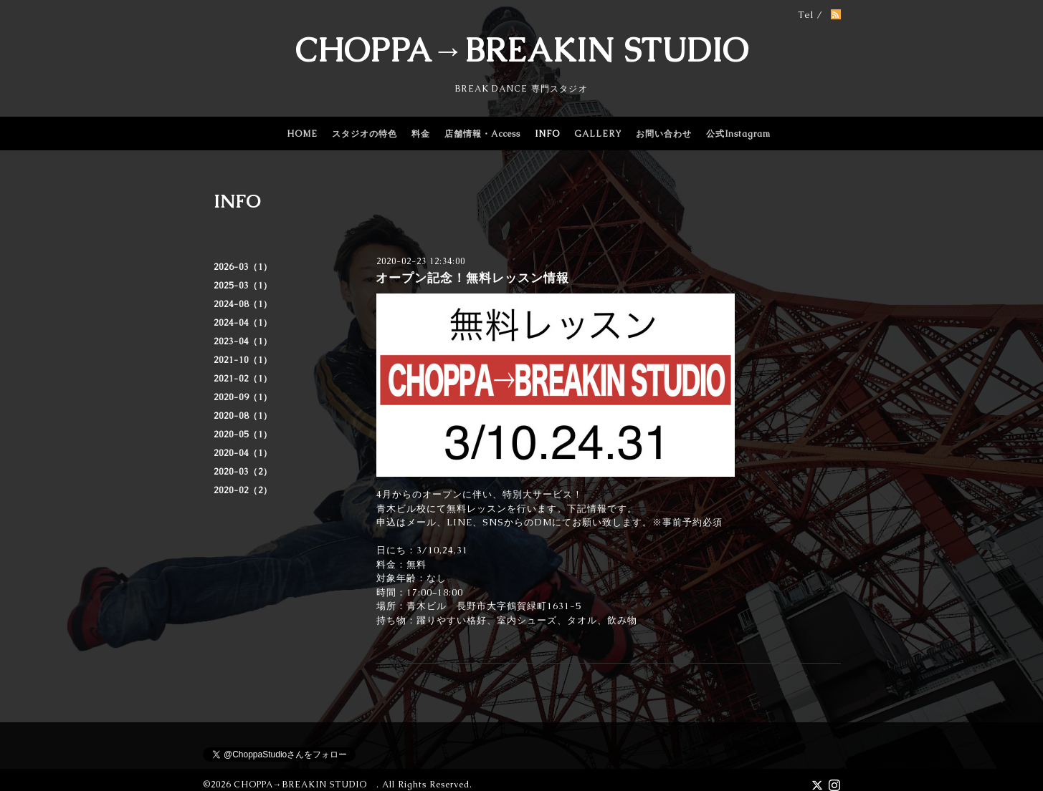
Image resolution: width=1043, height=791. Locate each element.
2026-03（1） (243, 267)
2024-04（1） (243, 323)
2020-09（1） (243, 397)
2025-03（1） (243, 285)
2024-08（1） (243, 304)
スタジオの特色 (364, 134)
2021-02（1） (243, 378)
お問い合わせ (664, 134)
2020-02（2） (243, 490)
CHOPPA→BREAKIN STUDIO (521, 50)
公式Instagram (738, 134)
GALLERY (597, 134)
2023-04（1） (243, 341)
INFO (547, 134)
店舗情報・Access (482, 134)
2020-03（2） (243, 471)
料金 (420, 134)
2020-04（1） (243, 453)
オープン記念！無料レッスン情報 (472, 278)
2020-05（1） (243, 434)
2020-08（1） (243, 416)
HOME (302, 134)
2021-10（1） (243, 360)
